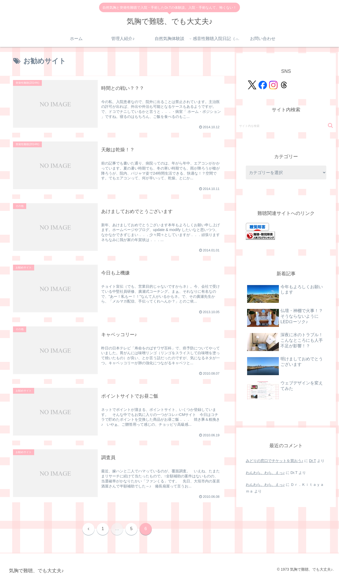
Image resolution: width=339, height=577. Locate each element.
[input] (286, 125)
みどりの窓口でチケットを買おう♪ (274, 461)
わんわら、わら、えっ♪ (265, 473)
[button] (330, 125)
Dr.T (312, 461)
